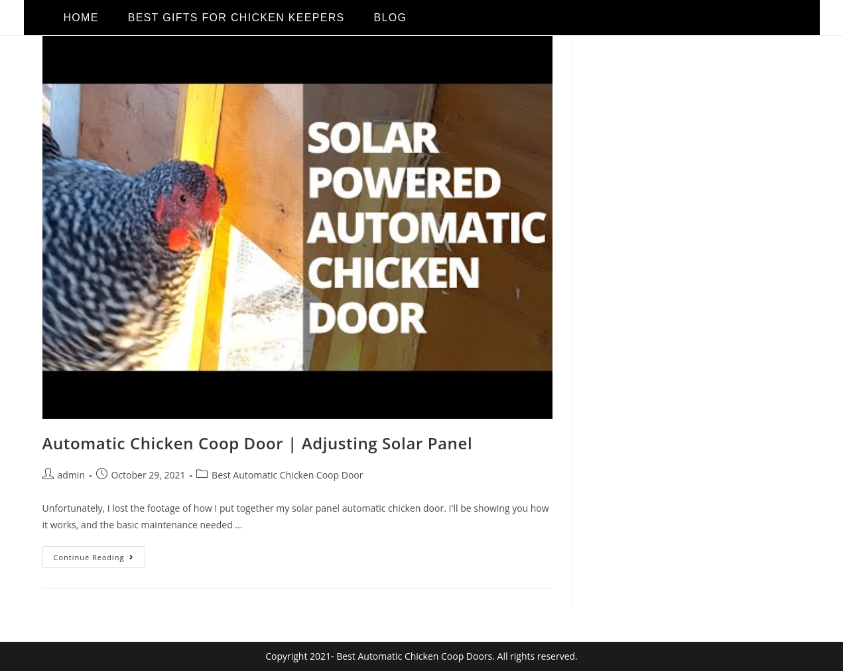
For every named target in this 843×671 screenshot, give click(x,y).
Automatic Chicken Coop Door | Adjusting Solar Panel (257, 443)
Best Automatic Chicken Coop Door (287, 475)
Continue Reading (100, 554)
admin (71, 475)
